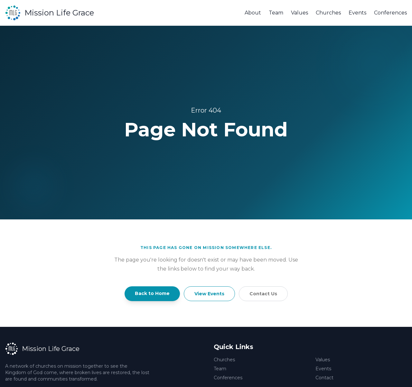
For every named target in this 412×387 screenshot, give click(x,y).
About (253, 13)
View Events (209, 294)
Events (357, 13)
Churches (328, 13)
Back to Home (152, 293)
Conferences (390, 13)
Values (299, 13)
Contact (324, 378)
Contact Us (263, 294)
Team (276, 13)
